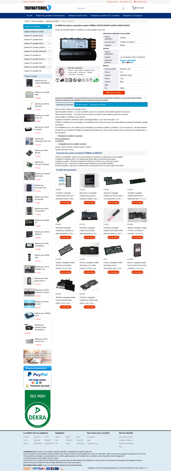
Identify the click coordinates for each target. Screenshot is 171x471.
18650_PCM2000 (78, 70)
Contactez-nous (141, 2)
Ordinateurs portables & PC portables (104, 16)
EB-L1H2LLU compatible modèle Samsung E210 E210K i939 (88, 194)
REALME (37, 440)
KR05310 (70, 70)
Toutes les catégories (37, 21)
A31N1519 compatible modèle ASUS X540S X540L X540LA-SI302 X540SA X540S (113, 229)
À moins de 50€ (112, 2)
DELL (78, 437)
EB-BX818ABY (80, 74)
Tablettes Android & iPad (77, 16)
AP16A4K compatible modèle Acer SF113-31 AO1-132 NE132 (113, 194)
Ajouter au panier (114, 93)
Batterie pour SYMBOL (52, 21)
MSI (56, 440)
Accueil (29, 16)
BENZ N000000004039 (74, 465)
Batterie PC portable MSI (33, 71)
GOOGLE (37, 437)
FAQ (120, 447)
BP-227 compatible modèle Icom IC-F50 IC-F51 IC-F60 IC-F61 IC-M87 (137, 264)
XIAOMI (26, 437)
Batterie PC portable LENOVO (35, 47)
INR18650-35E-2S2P (89, 70)
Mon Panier (140, 8)
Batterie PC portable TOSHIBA (35, 67)
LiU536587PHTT (82, 72)
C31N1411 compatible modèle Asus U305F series (89, 299)
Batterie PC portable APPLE (34, 43)
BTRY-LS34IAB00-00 (62, 139)
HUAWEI (48, 440)
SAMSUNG (80, 443)
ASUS (68, 437)
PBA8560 (90, 72)
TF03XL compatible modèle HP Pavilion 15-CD (113, 264)
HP (56, 443)
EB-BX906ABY (72, 74)
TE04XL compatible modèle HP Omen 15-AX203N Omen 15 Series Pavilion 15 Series (65, 264)
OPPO (47, 437)
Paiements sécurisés (126, 443)
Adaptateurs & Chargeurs (132, 16)
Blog (88, 440)
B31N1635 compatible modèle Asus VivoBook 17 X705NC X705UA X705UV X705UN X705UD (65, 229)
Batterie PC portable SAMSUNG (35, 51)
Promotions (91, 437)
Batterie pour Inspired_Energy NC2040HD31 (40, 327)
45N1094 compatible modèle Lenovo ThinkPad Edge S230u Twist (65, 299)
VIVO (25, 440)
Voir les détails (65, 202)
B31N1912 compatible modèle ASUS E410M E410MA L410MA (87, 229)
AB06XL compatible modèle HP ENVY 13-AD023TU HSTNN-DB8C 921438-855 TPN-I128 (137, 229)
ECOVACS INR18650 (58, 465)
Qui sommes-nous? (125, 437)
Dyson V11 (46, 465)
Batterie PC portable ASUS (34, 39)
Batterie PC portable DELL (34, 63)
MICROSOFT (49, 443)
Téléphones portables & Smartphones (50, 16)
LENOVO (80, 440)
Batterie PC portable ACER (34, 36)
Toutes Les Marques (37, 26)
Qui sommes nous (125, 2)
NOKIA (25, 443)
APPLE (57, 437)
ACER (68, 443)
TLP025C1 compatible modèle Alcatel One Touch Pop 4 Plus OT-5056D (65, 194)
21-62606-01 (59, 141)
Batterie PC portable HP (33, 55)
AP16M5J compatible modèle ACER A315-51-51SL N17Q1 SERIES (136, 194)
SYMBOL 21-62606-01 (127, 42)
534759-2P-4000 (72, 72)
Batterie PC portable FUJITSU (35, 59)
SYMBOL (123, 38)
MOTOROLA (38, 443)
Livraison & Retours (125, 440)
